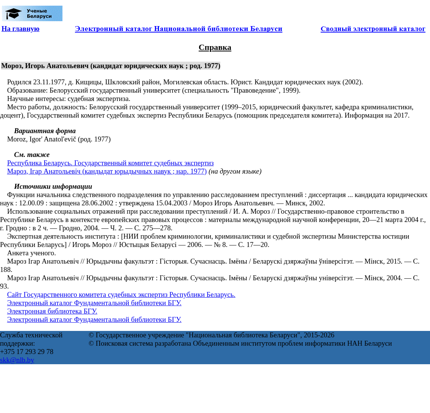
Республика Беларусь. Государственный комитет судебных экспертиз (110, 163)
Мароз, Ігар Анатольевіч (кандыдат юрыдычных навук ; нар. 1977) (107, 171)
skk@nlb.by (17, 360)
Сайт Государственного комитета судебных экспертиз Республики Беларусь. (121, 294)
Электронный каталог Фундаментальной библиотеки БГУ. (94, 303)
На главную (20, 29)
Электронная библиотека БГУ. (52, 311)
